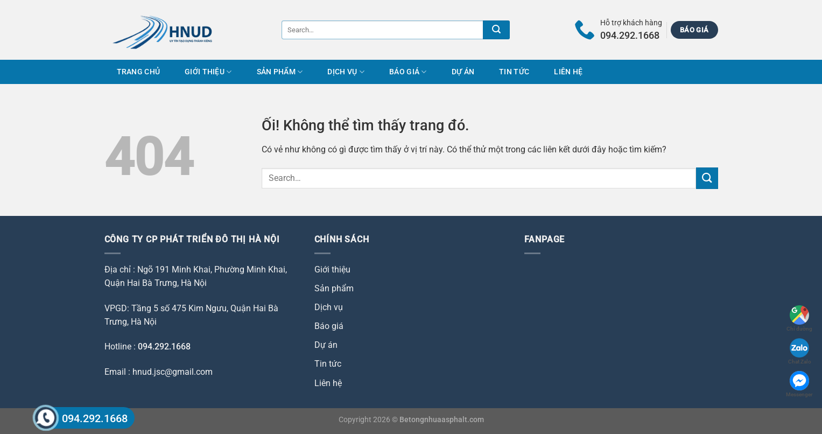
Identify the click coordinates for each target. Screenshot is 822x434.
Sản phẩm (280, 72)
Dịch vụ (345, 72)
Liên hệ (568, 71)
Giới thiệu (208, 72)
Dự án (463, 71)
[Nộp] (496, 29)
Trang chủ (138, 71)
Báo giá (408, 72)
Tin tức (514, 71)
